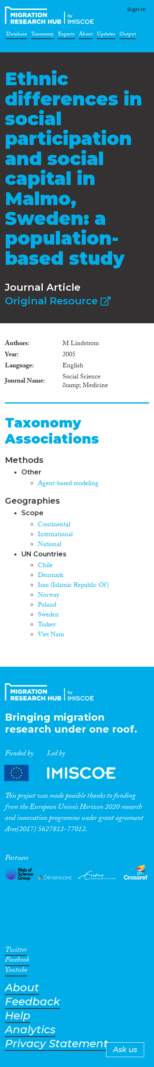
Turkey (47, 625)
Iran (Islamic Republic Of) (73, 585)
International (55, 535)
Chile (45, 566)
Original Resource (57, 301)
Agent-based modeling (68, 484)
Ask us (125, 1049)
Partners (67, 773)
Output (128, 35)
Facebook (17, 961)
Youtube (16, 971)
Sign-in (136, 9)
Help (17, 1015)
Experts (66, 35)
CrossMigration (51, 15)
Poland (47, 605)
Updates (106, 35)
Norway (48, 595)
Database (16, 35)
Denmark (50, 575)
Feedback (32, 1001)
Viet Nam (51, 635)
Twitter (16, 951)
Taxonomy (42, 35)
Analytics (30, 1029)
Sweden (48, 615)
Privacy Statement (56, 1043)
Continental (54, 525)
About (86, 35)
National (49, 545)
